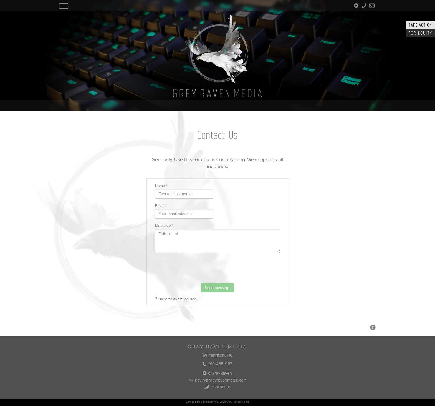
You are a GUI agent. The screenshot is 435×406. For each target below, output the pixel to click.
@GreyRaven (217, 372)
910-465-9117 (217, 363)
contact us (217, 386)
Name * (161, 185)
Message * (164, 225)
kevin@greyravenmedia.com (217, 379)
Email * (161, 205)
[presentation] (197, 268)
